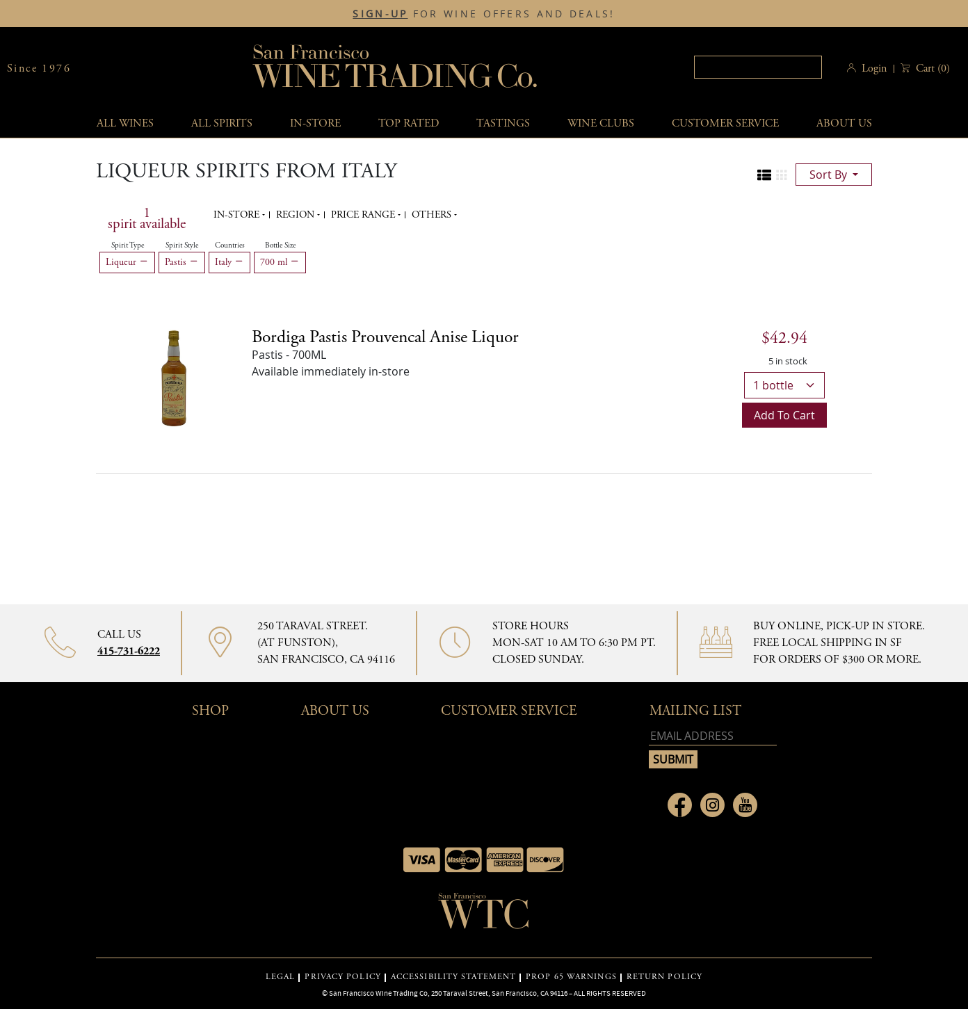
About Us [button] (844, 123)
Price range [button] (364, 215)
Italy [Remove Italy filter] (229, 262)
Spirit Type (127, 245)
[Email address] (713, 736)
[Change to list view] (764, 175)
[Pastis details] (385, 337)
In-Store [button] (315, 123)
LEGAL (281, 977)
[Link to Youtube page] (745, 805)
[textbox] (758, 67)
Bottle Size (280, 245)
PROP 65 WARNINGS (571, 977)
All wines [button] (125, 123)
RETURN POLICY (664, 977)
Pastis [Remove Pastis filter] (182, 262)
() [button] (931, 68)
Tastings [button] (503, 123)
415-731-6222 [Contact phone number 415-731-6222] (128, 651)
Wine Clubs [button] (600, 123)
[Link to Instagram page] (712, 805)
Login (874, 68)
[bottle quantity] (784, 385)
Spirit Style (182, 245)
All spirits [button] (221, 123)
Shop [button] (210, 711)
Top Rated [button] (408, 123)
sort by (829, 174)
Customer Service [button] (509, 711)
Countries (230, 245)
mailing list (695, 711)
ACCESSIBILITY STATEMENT (453, 977)
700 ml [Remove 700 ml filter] (280, 262)
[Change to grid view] (782, 175)
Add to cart (784, 415)
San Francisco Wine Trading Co (395, 68)
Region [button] (296, 215)
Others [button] (433, 215)
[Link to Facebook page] (680, 805)
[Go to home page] (484, 915)
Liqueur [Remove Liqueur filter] (127, 262)
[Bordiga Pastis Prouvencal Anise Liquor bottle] (174, 377)
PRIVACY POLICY (342, 977)
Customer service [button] (725, 123)
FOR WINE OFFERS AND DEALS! (484, 14)
